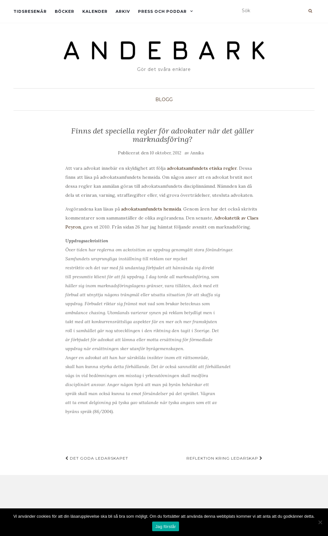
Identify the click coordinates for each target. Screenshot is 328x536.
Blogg (164, 99)
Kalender (95, 11)
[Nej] (320, 522)
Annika (197, 153)
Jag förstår (165, 526)
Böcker (64, 11)
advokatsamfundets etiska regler (202, 168)
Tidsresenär (30, 11)
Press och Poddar (162, 11)
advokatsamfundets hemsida (151, 209)
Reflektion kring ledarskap (224, 458)
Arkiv (123, 11)
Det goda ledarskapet (96, 458)
